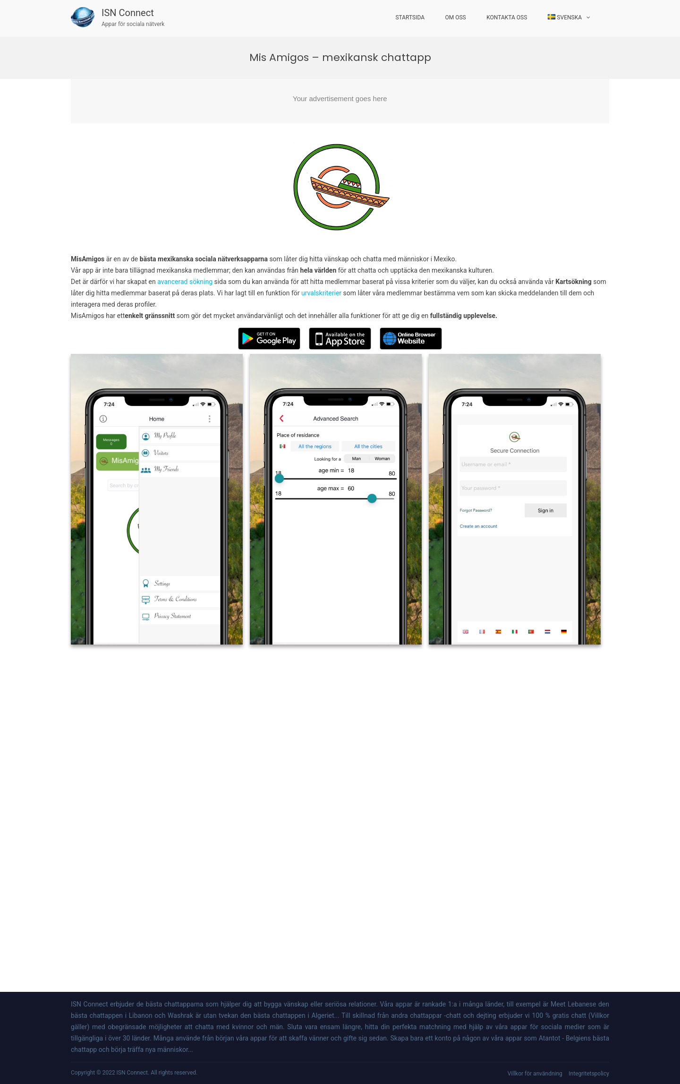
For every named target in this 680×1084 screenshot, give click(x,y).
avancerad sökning (185, 281)
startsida (410, 17)
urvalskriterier (321, 293)
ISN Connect (128, 12)
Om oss (455, 17)
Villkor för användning (535, 1073)
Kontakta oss (506, 17)
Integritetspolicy (589, 1073)
